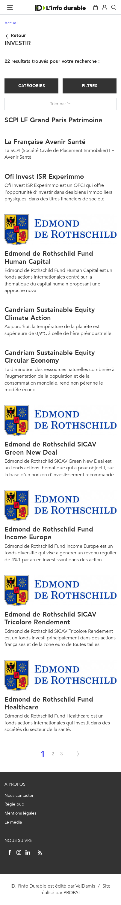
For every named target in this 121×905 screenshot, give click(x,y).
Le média (13, 822)
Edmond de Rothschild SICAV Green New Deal (50, 448)
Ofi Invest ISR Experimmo (44, 176)
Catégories (31, 86)
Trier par (58, 104)
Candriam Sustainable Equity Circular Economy (49, 356)
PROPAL (72, 892)
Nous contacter (19, 795)
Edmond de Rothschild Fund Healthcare (48, 703)
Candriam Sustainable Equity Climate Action (49, 313)
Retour (15, 35)
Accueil (11, 23)
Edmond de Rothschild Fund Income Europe (48, 533)
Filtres (89, 86)
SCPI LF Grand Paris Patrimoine (53, 120)
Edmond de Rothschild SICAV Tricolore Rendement (50, 618)
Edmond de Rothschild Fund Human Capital (48, 257)
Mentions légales (20, 813)
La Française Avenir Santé (45, 141)
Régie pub (14, 804)
